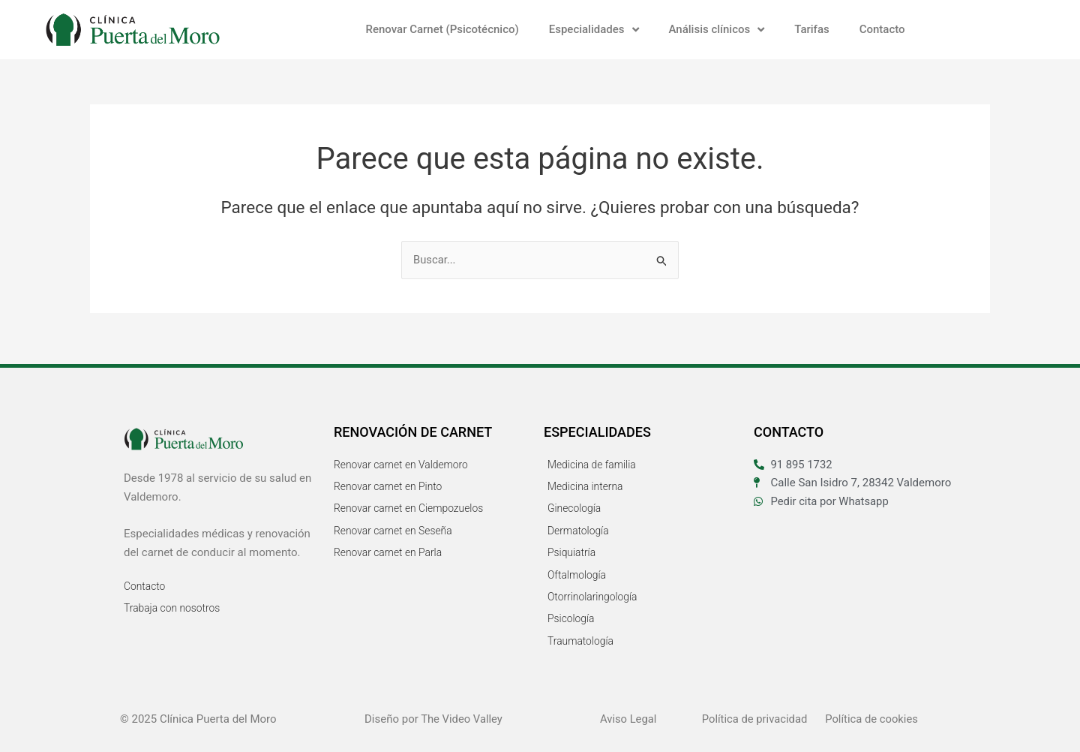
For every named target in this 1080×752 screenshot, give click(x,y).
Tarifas (811, 29)
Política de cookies (872, 719)
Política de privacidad (755, 719)
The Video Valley (461, 719)
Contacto (882, 29)
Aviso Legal (629, 719)
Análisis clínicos (717, 30)
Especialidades (594, 30)
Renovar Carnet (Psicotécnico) (441, 29)
